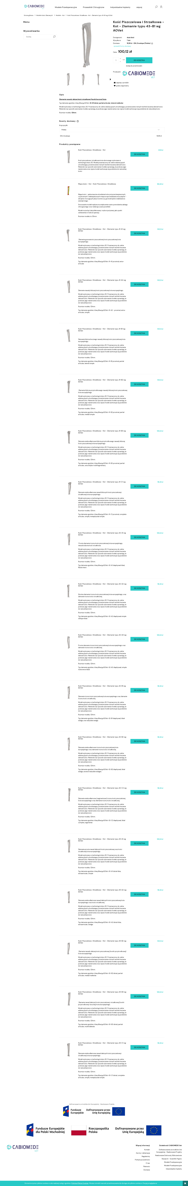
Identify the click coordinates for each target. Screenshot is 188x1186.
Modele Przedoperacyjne (173, 1162)
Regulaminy (146, 1156)
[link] (94, 1110)
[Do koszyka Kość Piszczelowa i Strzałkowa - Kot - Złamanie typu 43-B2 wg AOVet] (139, 945)
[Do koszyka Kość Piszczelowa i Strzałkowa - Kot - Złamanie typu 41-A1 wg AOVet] (139, 233)
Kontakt (147, 1150)
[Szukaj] (54, 36)
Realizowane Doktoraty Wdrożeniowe (168, 1155)
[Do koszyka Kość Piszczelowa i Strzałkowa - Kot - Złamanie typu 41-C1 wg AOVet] (139, 486)
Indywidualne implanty (174, 1169)
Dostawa (147, 1170)
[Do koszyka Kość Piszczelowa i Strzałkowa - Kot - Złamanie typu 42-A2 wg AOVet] (139, 588)
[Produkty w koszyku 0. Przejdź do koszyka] (151, 7)
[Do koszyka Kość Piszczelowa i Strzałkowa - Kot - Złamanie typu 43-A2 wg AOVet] (139, 894)
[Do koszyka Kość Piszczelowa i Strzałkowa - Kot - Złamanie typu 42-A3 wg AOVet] (139, 639)
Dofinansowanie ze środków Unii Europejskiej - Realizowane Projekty (169, 1151)
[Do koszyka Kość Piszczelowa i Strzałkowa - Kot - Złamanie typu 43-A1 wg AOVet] (139, 843)
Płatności (146, 1166)
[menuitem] (66, 7)
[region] (94, 1110)
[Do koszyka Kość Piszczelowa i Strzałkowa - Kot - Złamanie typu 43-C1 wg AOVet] (139, 1047)
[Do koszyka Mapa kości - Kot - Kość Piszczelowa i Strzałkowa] (139, 188)
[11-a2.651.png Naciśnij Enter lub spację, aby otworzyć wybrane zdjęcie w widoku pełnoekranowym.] (85, 44)
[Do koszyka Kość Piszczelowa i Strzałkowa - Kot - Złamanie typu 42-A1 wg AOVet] (139, 537)
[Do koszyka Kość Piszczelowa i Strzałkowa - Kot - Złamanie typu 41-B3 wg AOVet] (139, 435)
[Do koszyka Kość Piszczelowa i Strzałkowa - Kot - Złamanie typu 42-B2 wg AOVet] (139, 741)
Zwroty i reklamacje (143, 1153)
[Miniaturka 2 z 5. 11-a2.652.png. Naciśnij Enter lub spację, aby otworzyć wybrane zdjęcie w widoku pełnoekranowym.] (83, 79)
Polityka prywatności (142, 1160)
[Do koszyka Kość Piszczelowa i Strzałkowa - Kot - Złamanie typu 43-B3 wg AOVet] (139, 996)
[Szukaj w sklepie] (38, 36)
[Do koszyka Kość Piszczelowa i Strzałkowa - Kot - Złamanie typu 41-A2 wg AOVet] (139, 284)
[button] (110, 79)
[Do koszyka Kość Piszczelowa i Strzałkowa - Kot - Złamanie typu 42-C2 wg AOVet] (139, 792)
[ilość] (116, 60)
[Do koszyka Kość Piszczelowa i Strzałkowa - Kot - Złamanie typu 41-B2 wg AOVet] (139, 384)
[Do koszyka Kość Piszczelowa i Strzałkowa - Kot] (139, 154)
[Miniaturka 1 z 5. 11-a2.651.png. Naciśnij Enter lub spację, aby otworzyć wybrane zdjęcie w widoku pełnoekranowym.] (68, 79)
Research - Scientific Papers (172, 1159)
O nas (148, 1163)
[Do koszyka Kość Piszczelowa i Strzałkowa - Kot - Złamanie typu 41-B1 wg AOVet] (139, 333)
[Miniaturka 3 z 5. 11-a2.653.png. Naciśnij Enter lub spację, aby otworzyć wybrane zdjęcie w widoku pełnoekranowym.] (97, 79)
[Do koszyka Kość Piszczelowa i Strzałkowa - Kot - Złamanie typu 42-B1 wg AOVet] (139, 690)
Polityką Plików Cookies (79, 1183)
